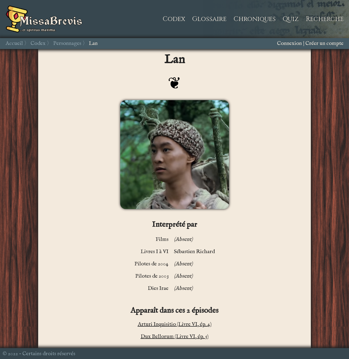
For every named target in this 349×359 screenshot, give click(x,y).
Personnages (67, 43)
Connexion (289, 43)
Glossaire (209, 19)
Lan (93, 43)
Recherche (325, 19)
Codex (174, 19)
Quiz (291, 19)
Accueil (14, 43)
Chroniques (255, 19)
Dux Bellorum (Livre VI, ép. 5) (175, 336)
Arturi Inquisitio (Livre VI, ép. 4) (175, 324)
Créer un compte (324, 43)
